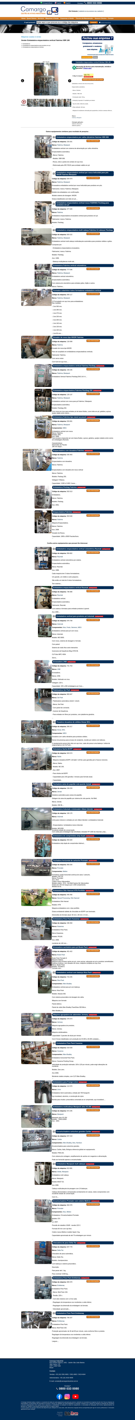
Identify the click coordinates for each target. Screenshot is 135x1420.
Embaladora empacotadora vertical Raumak (70, 588)
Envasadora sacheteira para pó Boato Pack (70, 947)
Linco (59, 1089)
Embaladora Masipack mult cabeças (71, 1164)
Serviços (41, 18)
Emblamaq (60, 1285)
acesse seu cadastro (96, 11)
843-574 (62, 753)
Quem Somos (31, 18)
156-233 (62, 788)
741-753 (62, 666)
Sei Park (60, 697)
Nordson (79, 1143)
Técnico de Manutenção (84, 18)
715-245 (62, 977)
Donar (59, 730)
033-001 (62, 421)
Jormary (60, 1022)
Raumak (60, 556)
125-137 (62, 394)
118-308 (62, 341)
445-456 (62, 894)
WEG (64, 428)
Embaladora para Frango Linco (65, 1082)
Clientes (95, 57)
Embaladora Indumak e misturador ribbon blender (73, 809)
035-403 (62, 454)
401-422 (62, 951)
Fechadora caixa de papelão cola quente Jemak (72, 784)
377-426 (62, 209)
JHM (58, 669)
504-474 (62, 178)
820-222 (62, 234)
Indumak (60, 624)
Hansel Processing (63, 898)
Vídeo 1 (24, 105)
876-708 (62, 620)
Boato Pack (61, 955)
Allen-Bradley (67, 983)
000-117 (62, 294)
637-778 (62, 1247)
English (59, 3)
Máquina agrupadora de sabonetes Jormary (70, 1015)
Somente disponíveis (106, 22)
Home (23, 18)
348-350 (62, 923)
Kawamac (60, 926)
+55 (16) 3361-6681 (62, 1374)
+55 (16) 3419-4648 (66, 1378)
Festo (68, 627)
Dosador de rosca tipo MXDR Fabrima (68, 337)
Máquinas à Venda (51, 18)
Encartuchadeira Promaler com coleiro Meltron (72, 1201)
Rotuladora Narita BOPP (63, 749)
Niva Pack (60, 980)
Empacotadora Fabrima (62, 512)
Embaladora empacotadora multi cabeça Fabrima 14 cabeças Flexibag (85, 230)
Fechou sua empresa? (87, 57)
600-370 (62, 1282)
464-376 (62, 1205)
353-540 (62, 516)
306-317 (62, 726)
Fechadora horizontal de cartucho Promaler (70, 860)
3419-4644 (82, 1374)
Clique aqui (87, 68)
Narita (59, 756)
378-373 (62, 1019)
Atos (64, 627)
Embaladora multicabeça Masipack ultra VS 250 (72, 1107)
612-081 (62, 1168)
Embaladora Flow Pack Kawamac (66, 919)
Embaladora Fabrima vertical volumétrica (69, 265)
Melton (65, 871)
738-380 (62, 592)
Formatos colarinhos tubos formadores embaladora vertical (77, 290)
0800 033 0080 (94, 3)
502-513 (62, 491)
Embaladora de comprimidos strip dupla (69, 836)
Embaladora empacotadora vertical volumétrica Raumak (79, 549)
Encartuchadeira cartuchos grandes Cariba (74, 1132)
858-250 (62, 864)
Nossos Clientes (100, 18)
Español (68, 3)
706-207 (62, 1317)
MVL (63, 730)
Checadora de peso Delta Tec (65, 1243)
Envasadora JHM (60, 662)
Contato (110, 18)
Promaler (60, 868)
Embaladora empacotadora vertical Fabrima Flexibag (74, 366)
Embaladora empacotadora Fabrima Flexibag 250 (72, 390)
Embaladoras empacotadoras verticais (33, 47)
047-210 (62, 1136)
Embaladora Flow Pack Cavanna (69, 1043)
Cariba (59, 1139)
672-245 (62, 1111)
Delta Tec (60, 1250)
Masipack (79, 117)
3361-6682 (73, 1374)
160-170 (62, 813)
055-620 (62, 840)
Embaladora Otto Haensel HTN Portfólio (69, 890)
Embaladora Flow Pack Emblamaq (67, 1278)
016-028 (62, 1047)
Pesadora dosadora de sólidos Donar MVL (73, 722)
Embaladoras (26, 43)
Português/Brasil (47, 3)
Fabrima (74, 117)
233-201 (62, 141)
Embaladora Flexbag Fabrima (65, 487)
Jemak (59, 791)
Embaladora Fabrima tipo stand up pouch (69, 417)
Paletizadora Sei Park (61, 690)
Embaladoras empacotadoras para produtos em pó (36, 45)
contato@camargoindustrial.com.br (66, 1381)
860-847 (62, 694)
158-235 (62, 370)
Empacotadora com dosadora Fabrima (68, 450)
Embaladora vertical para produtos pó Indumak (75, 616)
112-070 (62, 1086)
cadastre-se (83, 11)
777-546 (62, 269)
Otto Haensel (75, 898)
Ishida (59, 1171)
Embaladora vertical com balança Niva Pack (74, 972)
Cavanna (60, 1051)
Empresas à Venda (67, 18)
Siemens (74, 627)
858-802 (62, 553)
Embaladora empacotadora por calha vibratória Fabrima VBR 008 (83, 137)
